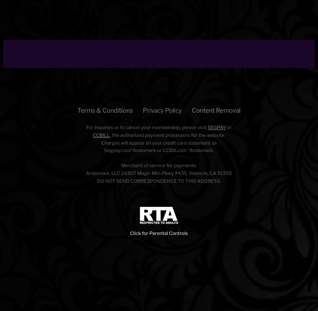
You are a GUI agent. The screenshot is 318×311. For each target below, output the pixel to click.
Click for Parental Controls (159, 221)
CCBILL (101, 135)
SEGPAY (216, 127)
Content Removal (216, 110)
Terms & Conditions (105, 110)
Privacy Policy (162, 110)
